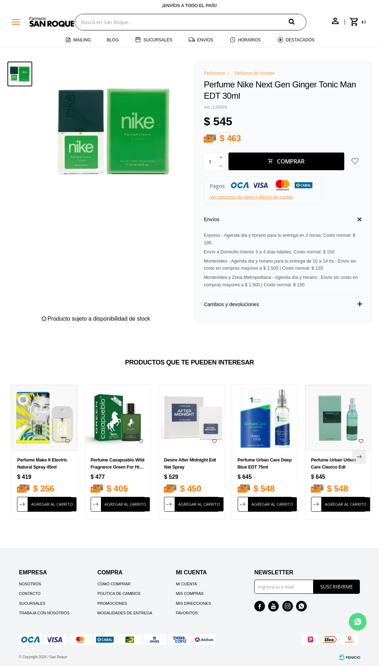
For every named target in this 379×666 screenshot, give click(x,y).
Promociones (112, 603)
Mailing (82, 40)
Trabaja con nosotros (44, 613)
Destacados (300, 40)
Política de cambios (119, 593)
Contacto (30, 593)
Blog (112, 40)
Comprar (291, 161)
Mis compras (189, 593)
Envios (205, 40)
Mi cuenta (186, 584)
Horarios (249, 40)
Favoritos (187, 613)
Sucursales (157, 40)
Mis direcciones (193, 603)
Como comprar (114, 584)
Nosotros (30, 584)
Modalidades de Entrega (124, 613)
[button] (297, 22)
